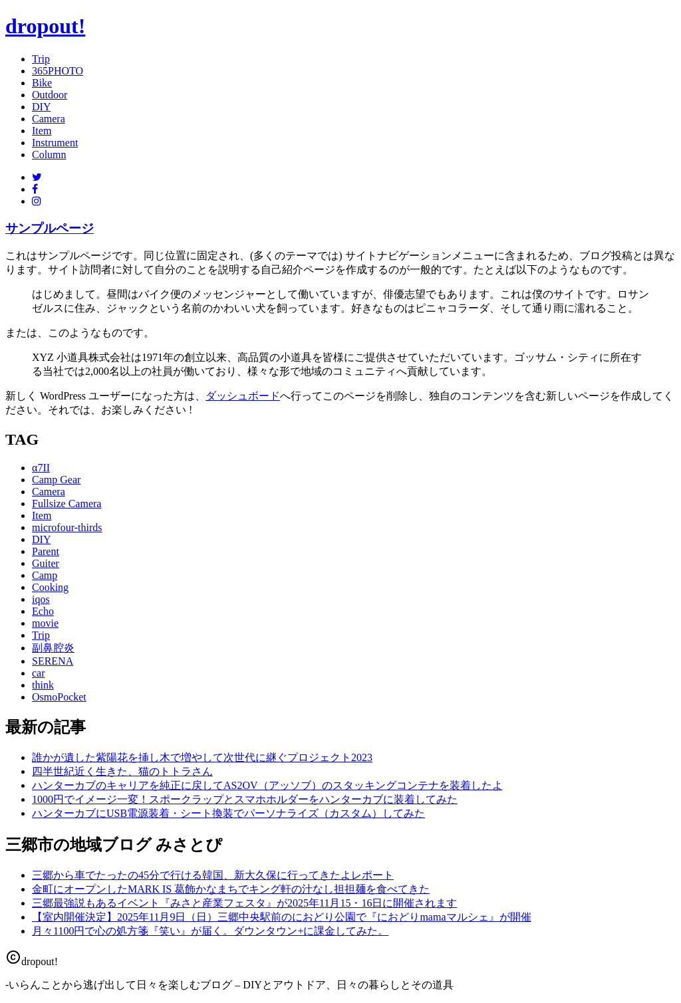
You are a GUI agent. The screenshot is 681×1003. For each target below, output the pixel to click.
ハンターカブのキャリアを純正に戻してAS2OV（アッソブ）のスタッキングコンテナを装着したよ (267, 785)
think (43, 685)
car (38, 673)
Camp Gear (56, 479)
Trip (41, 58)
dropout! (45, 26)
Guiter (45, 563)
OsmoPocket (59, 697)
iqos (41, 599)
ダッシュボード (242, 395)
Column (49, 154)
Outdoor (49, 94)
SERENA (52, 661)
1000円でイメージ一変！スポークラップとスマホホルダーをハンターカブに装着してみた (245, 799)
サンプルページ (49, 228)
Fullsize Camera (66, 503)
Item (41, 130)
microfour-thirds (67, 527)
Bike (42, 82)
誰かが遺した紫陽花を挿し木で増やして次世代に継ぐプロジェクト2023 (202, 757)
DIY (41, 106)
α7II (41, 467)
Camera (48, 118)
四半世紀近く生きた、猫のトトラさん (122, 771)
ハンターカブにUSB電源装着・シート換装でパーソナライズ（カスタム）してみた (228, 813)
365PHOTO (57, 70)
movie (45, 623)
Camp (44, 575)
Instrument (55, 142)
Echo (43, 611)
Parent (45, 551)
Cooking (50, 587)
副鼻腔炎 (53, 647)
